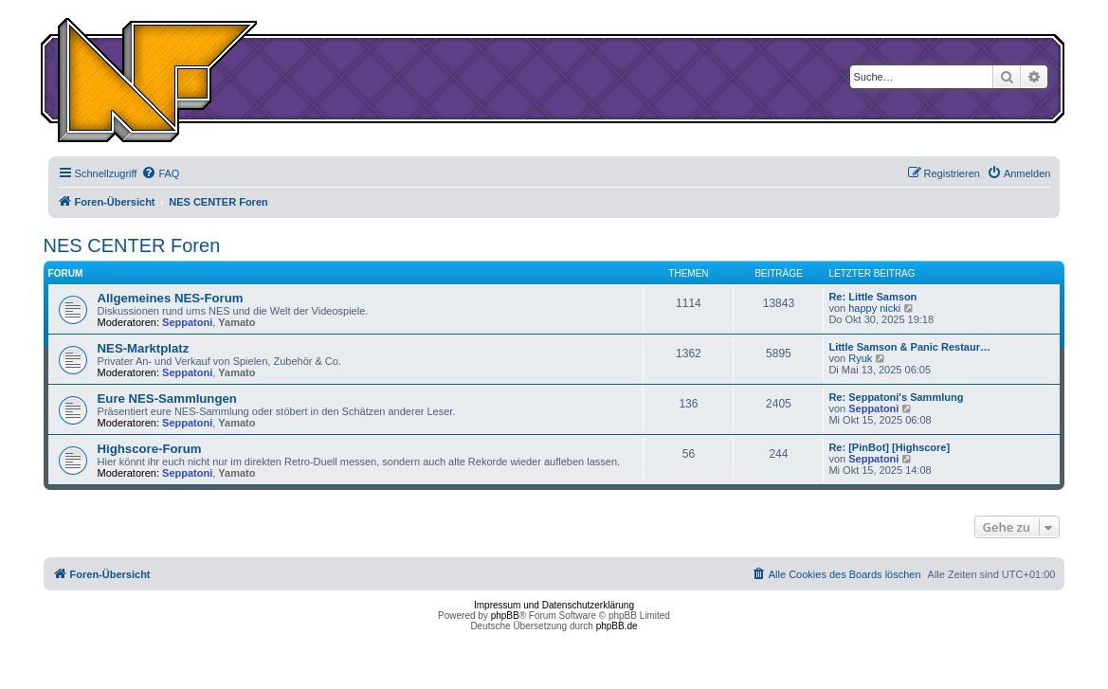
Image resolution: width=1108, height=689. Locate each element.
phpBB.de (617, 626)
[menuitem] (160, 173)
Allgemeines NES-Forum (171, 298)
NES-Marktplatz (144, 348)
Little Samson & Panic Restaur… (909, 347)
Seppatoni (187, 322)
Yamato (236, 322)
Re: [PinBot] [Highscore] (889, 447)
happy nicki (874, 308)
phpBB (505, 615)
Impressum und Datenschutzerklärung (554, 605)
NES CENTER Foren (132, 245)
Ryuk (860, 358)
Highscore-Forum (150, 449)
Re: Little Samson (872, 296)
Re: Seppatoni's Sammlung (895, 397)
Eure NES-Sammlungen (167, 398)
